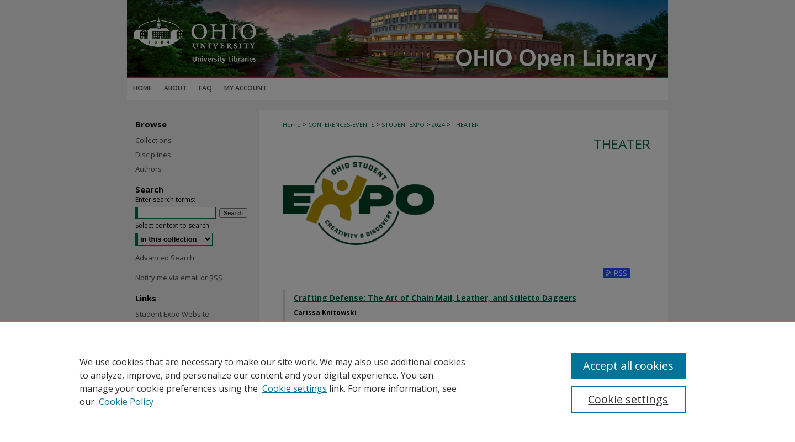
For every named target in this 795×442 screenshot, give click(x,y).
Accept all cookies (628, 365)
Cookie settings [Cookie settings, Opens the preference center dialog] (628, 399)
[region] (397, 381)
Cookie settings (294, 388)
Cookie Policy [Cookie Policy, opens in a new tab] (126, 402)
